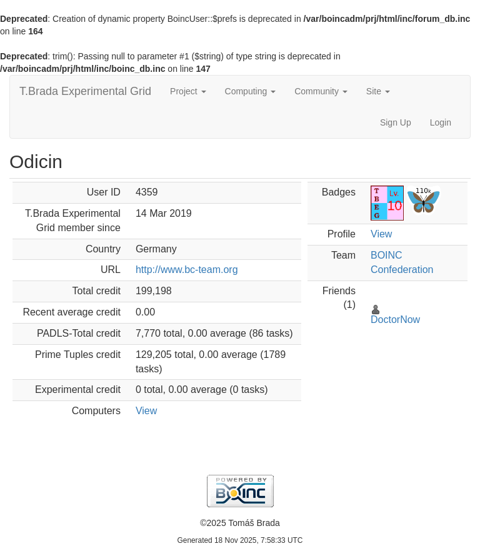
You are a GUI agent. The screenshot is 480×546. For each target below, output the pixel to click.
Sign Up (395, 122)
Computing (250, 91)
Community (321, 91)
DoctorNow (395, 319)
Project (188, 91)
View (146, 410)
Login (440, 122)
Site (378, 91)
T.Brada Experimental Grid (85, 91)
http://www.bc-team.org (187, 269)
